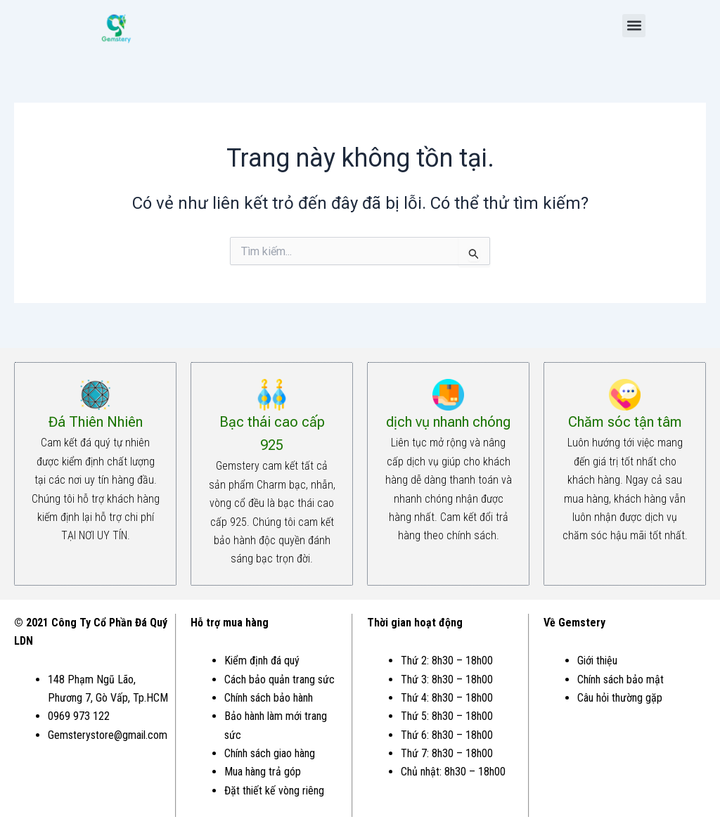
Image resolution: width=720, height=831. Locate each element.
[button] (633, 25)
